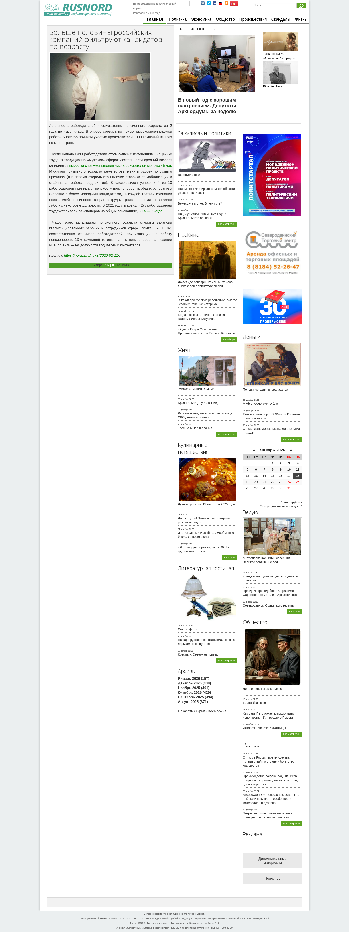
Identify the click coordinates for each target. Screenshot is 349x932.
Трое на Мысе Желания (195, 428)
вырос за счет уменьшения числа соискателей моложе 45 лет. (120, 165)
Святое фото (187, 629)
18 (298, 475)
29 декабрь (183, 544)
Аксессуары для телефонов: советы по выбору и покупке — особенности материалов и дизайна (271, 798)
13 (256, 475)
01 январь (182, 515)
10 (289, 469)
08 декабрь (248, 425)
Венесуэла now (189, 175)
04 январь (182, 200)
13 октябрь (183, 326)
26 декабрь (248, 724)
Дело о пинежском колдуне (262, 688)
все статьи (229, 557)
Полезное (273, 878)
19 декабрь (248, 410)
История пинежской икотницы (264, 728)
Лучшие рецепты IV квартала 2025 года (206, 504)
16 (280, 475)
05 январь (182, 185)
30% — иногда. (151, 211)
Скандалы (280, 19)
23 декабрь (248, 400)
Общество (225, 19)
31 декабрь (183, 529)
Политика (178, 19)
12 (247, 475)
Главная (155, 19)
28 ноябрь (182, 651)
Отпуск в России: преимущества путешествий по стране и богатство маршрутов (268, 761)
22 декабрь (183, 410)
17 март (97, 265)
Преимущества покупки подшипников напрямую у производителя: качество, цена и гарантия (270, 780)
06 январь (182, 626)
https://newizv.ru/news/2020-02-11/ (91, 255)
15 (272, 475)
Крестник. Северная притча (198, 654)
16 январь (247, 587)
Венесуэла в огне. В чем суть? (200, 203)
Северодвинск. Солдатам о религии (269, 605)
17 (289, 475)
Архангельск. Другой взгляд (198, 403)
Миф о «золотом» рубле (260, 403)
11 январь (247, 710)
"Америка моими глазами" (196, 388)
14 (264, 475)
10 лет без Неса (254, 703)
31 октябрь (183, 311)
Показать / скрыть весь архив (202, 711)
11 (298, 469)
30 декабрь (183, 399)
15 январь (247, 602)
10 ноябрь (182, 296)
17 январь (247, 572)
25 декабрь (183, 210)
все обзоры (229, 339)
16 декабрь (183, 424)
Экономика (201, 19)
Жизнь (301, 19)
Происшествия (253, 19)
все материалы (226, 224)
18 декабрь (183, 636)
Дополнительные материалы (272, 861)
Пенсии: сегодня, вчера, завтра (265, 389)
